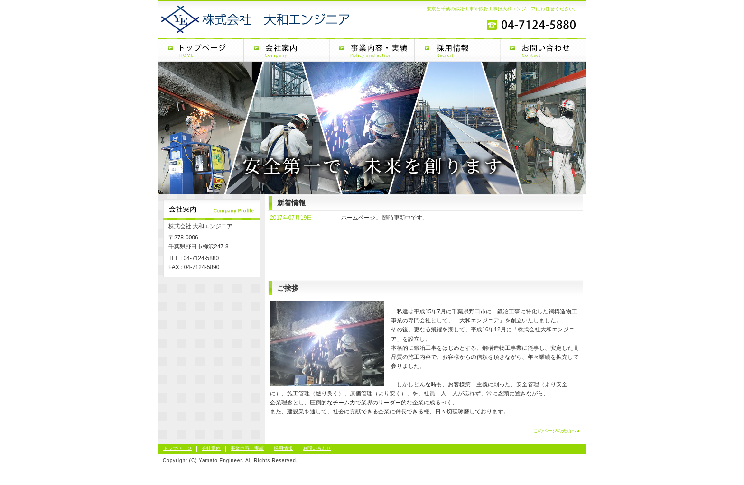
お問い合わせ (543, 50)
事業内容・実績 (372, 50)
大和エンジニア (234, 18)
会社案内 (286, 50)
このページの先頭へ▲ (557, 430)
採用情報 (457, 50)
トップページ (201, 50)
